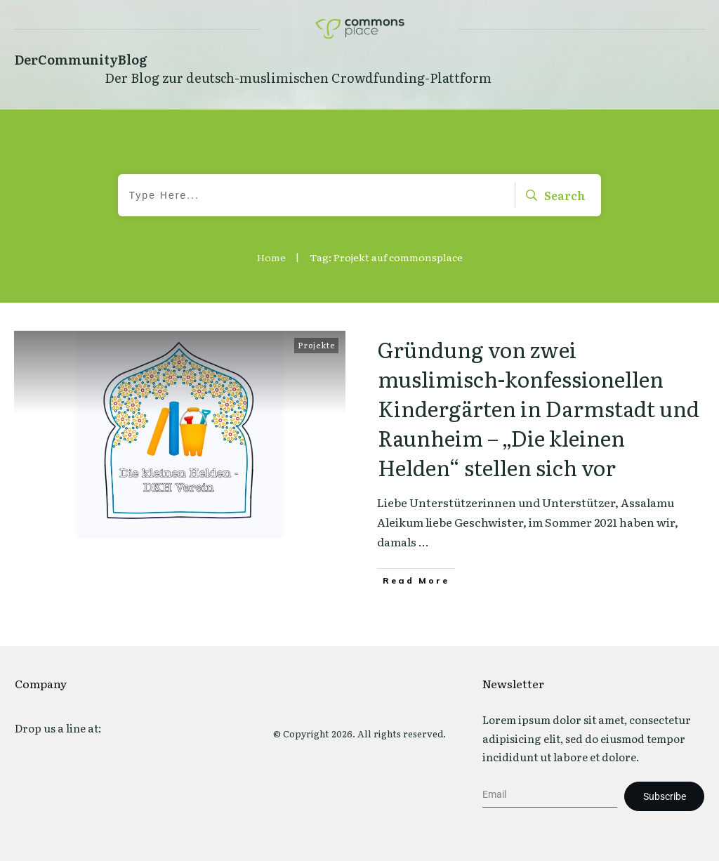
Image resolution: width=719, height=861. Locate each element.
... (423, 541)
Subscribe (664, 796)
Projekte (316, 344)
